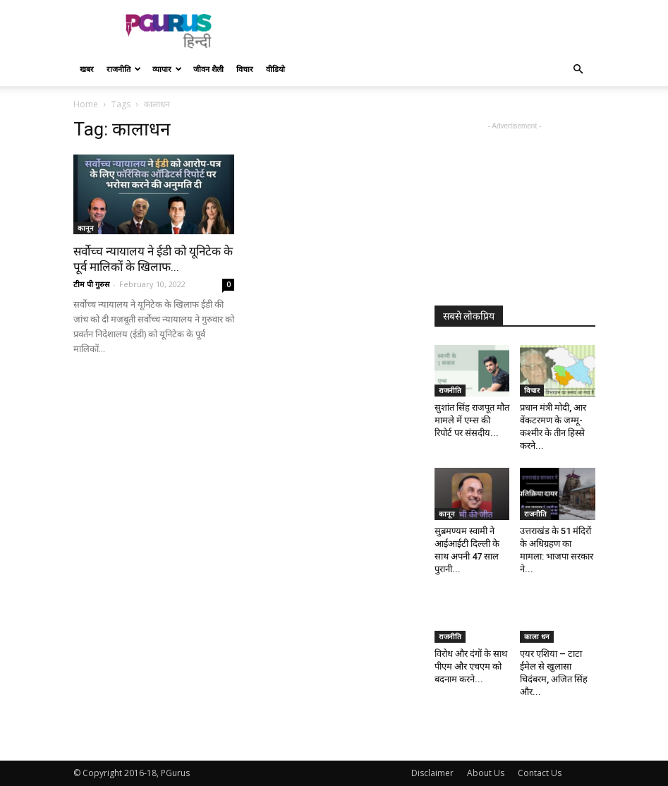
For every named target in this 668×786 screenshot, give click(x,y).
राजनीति (124, 69)
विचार (244, 69)
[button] (578, 69)
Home (85, 104)
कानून (86, 228)
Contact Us (539, 773)
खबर (87, 69)
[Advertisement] (430, 31)
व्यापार (167, 69)
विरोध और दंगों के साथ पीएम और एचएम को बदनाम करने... (471, 666)
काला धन (536, 636)
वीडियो (275, 69)
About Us (485, 773)
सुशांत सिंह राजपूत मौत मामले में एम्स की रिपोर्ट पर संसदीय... (472, 420)
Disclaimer (432, 773)
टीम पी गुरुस (91, 284)
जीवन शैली (208, 69)
